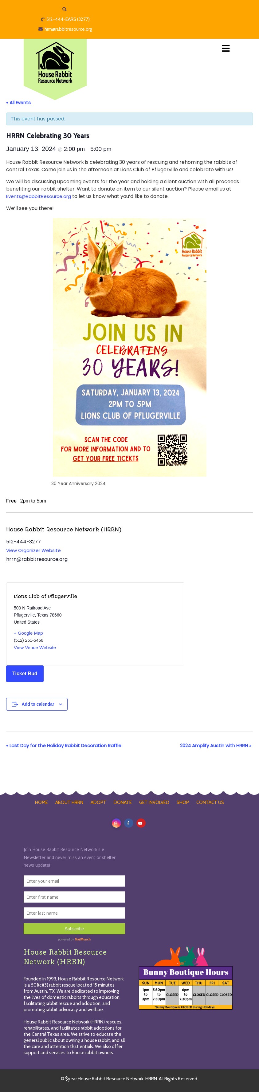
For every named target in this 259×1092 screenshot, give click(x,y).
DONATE (123, 802)
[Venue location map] (136, 624)
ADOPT (98, 802)
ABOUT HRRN (69, 802)
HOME (41, 802)
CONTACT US (210, 802)
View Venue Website (35, 647)
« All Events (18, 102)
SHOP (183, 802)
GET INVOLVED (154, 802)
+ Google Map (28, 633)
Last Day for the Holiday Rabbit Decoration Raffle (63, 745)
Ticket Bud (24, 673)
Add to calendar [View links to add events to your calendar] (38, 704)
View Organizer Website (33, 550)
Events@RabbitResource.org (38, 196)
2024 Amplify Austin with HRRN (215, 745)
